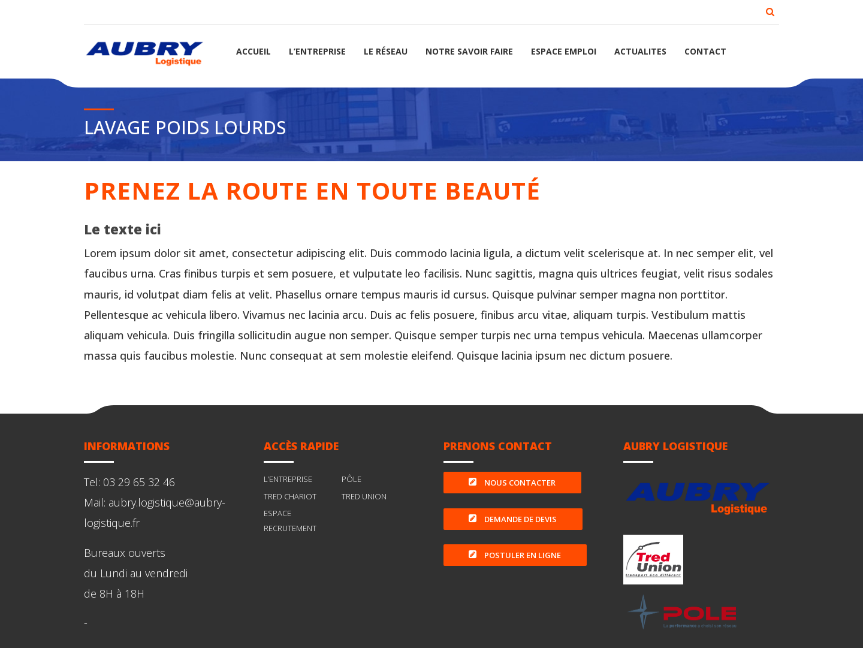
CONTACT (705, 51)
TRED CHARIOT (290, 496)
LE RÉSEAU (386, 51)
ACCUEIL (253, 51)
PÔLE (351, 479)
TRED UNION (364, 496)
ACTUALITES (640, 51)
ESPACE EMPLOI (563, 51)
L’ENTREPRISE (317, 51)
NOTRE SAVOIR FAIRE (469, 51)
